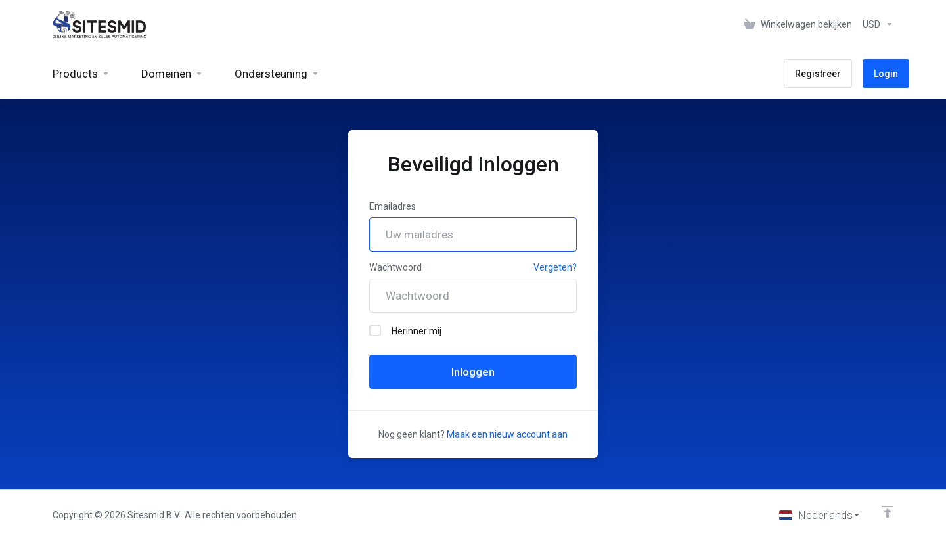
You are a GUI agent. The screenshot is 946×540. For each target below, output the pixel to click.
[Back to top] (887, 512)
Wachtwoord (395, 267)
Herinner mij (405, 330)
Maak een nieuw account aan (507, 434)
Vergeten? (555, 267)
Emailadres (392, 206)
